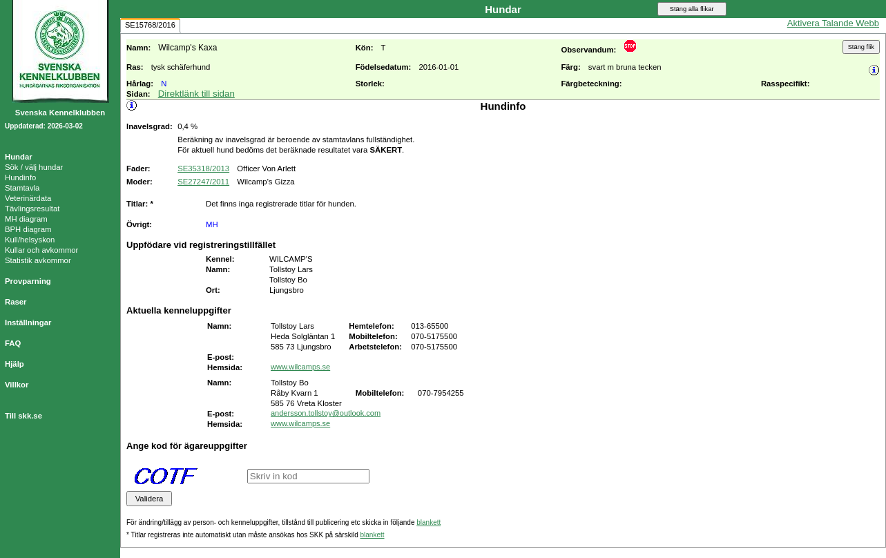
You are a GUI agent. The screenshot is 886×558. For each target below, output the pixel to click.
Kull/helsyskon (30, 239)
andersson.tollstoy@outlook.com (326, 413)
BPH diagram (28, 229)
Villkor (16, 385)
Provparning (28, 281)
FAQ (13, 343)
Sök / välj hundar (34, 167)
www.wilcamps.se (300, 367)
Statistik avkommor (38, 260)
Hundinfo (20, 177)
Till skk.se (23, 416)
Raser (16, 302)
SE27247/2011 (203, 181)
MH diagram (26, 219)
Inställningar (28, 322)
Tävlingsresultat (32, 208)
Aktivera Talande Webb (833, 23)
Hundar (18, 157)
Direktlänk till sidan (196, 93)
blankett (428, 522)
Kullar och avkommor (41, 250)
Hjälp (14, 364)
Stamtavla (22, 188)
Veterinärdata (28, 198)
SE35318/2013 (203, 168)
